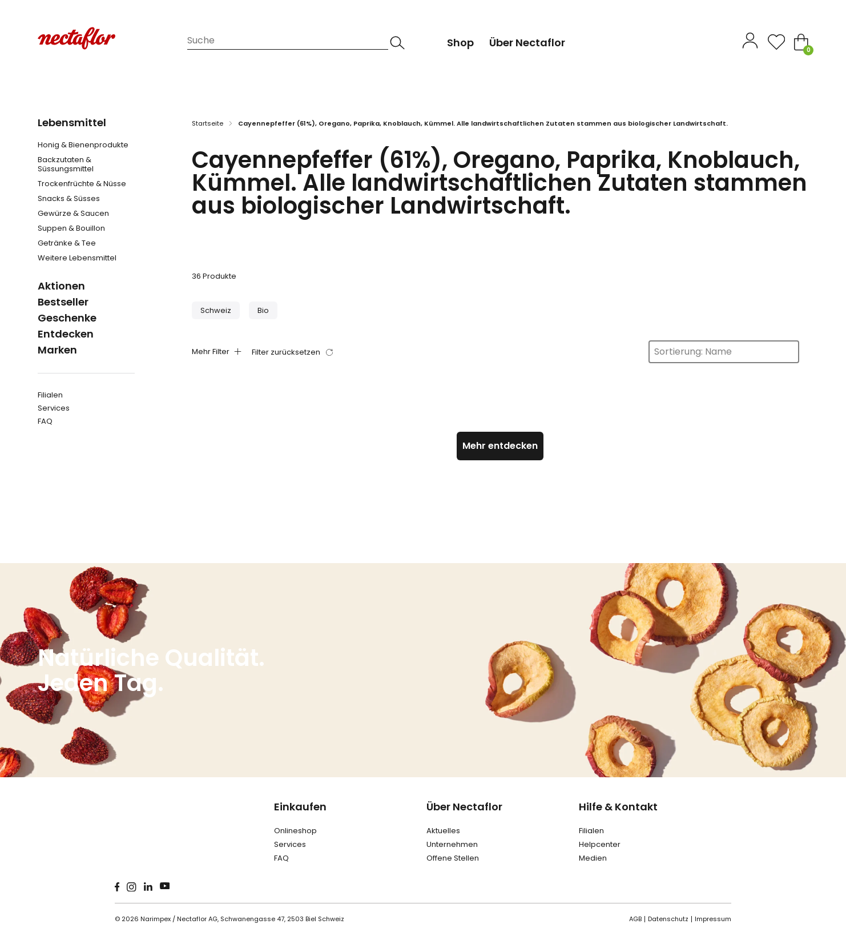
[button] (216, 310)
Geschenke (67, 318)
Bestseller (63, 302)
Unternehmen (452, 844)
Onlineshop (295, 830)
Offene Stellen (452, 858)
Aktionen (61, 286)
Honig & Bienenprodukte (83, 145)
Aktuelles (443, 830)
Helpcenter (600, 844)
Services (54, 408)
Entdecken (66, 334)
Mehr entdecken (500, 445)
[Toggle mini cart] (801, 42)
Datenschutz (668, 918)
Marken (57, 350)
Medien (593, 858)
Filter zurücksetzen (286, 352)
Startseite (207, 123)
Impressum (713, 918)
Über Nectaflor (464, 807)
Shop (460, 42)
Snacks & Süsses (69, 198)
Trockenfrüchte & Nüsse (82, 183)
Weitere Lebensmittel (77, 258)
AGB (635, 918)
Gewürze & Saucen (73, 213)
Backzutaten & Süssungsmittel (66, 164)
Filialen (50, 394)
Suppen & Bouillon (71, 228)
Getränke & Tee (67, 243)
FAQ (45, 421)
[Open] (776, 42)
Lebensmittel (72, 122)
